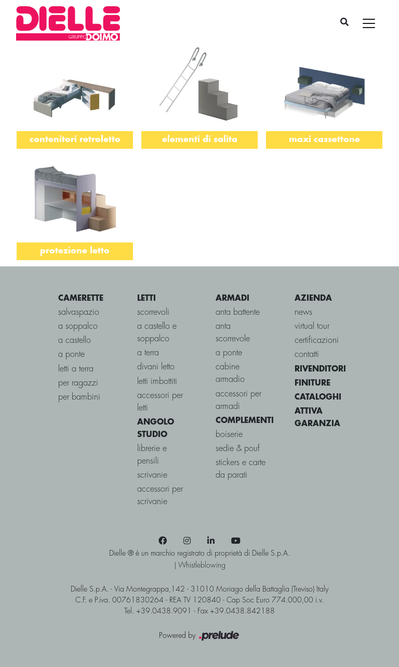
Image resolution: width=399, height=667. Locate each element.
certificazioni (317, 340)
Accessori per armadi (238, 400)
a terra (148, 353)
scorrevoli (153, 312)
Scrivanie (152, 475)
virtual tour (312, 326)
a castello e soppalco (157, 332)
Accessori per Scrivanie (160, 495)
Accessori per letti (160, 402)
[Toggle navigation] (369, 23)
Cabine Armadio (230, 373)
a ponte (71, 354)
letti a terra (76, 369)
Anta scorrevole (233, 332)
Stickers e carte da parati (240, 469)
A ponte (229, 353)
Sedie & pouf (238, 448)
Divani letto (156, 367)
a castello (74, 340)
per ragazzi (78, 383)
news (303, 312)
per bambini (79, 397)
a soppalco (78, 326)
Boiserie (229, 434)
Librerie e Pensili (152, 455)
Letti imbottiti (157, 381)
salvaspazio (78, 312)
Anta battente (238, 312)
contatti (307, 354)
